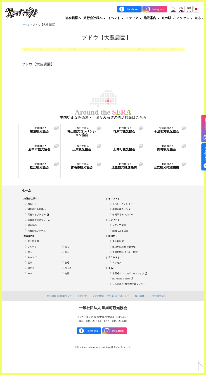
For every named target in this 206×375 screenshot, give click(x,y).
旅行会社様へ (94, 18)
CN (181, 8)
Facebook (132, 9)
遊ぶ (67, 262)
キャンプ (33, 268)
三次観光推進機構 (166, 170)
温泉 (30, 274)
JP (196, 8)
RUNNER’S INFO (124, 293)
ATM (30, 286)
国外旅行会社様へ (38, 212)
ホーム (27, 24)
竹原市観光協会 (124, 131)
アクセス (184, 18)
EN (173, 8)
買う (30, 262)
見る (67, 255)
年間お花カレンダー (124, 212)
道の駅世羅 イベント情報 (127, 262)
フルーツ (33, 255)
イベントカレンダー (124, 205)
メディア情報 (120, 230)
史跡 (67, 286)
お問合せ (81, 311)
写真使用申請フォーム (41, 224)
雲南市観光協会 (82, 167)
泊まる (32, 280)
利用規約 (33, 230)
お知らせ (33, 205)
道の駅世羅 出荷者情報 (126, 255)
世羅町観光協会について (56, 311)
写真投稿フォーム (38, 237)
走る (199, 18)
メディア (134, 18)
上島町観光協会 (124, 149)
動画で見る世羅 (121, 237)
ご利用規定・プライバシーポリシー (112, 311)
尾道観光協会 (40, 131)
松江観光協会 (40, 167)
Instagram (158, 9)
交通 (67, 274)
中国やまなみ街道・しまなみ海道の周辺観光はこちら (103, 117)
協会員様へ (73, 18)
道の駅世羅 (34, 249)
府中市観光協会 (40, 149)
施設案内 (151, 18)
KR (189, 8)
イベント (115, 18)
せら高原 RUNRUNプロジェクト (132, 299)
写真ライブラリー (40, 218)
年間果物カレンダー (124, 218)
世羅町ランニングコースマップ (133, 286)
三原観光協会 (82, 149)
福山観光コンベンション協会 (82, 134)
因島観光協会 (166, 149)
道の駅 (168, 18)
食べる (69, 280)
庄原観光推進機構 (124, 170)
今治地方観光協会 (166, 134)
